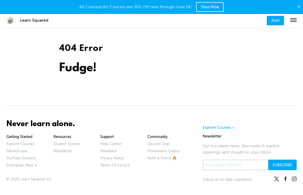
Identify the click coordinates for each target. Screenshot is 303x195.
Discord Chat (158, 144)
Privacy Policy (112, 158)
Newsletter (63, 151)
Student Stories (66, 144)
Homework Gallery (163, 151)
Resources (62, 137)
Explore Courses (20, 144)
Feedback (108, 151)
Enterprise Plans (20, 165)
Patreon (13, 151)
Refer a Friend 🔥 (162, 158)
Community (157, 137)
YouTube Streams (21, 158)
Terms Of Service (115, 165)
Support (107, 137)
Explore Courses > (218, 128)
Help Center (110, 144)
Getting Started (19, 137)
